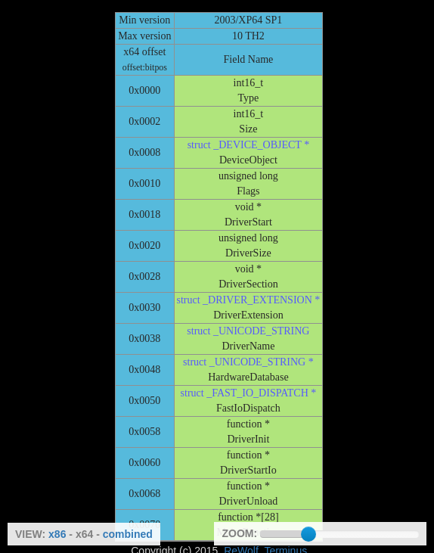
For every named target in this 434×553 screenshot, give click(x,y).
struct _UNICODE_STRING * (248, 362)
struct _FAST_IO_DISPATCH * (249, 393)
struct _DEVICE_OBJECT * (249, 145)
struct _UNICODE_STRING (248, 331)
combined (128, 534)
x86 (57, 534)
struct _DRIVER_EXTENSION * (249, 300)
